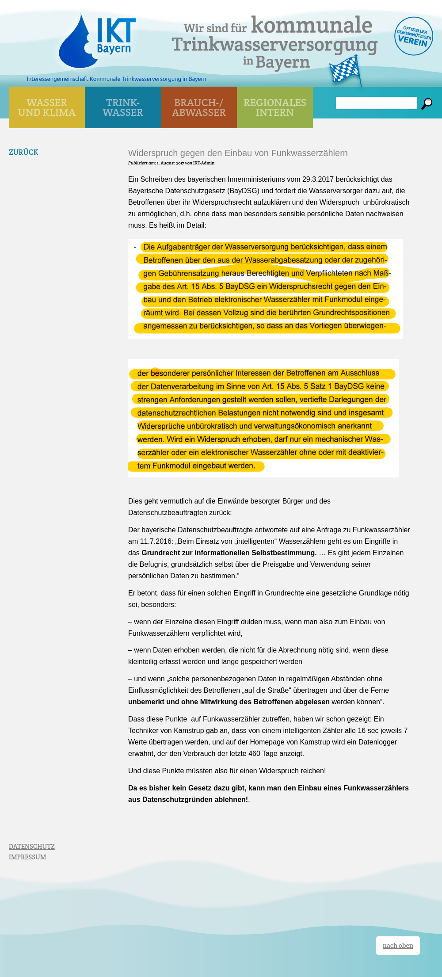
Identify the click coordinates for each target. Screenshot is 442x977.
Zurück (23, 152)
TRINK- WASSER (123, 107)
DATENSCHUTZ (32, 846)
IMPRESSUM (27, 857)
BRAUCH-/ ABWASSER (199, 107)
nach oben (398, 945)
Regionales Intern (275, 107)
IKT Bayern (97, 36)
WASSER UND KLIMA (47, 107)
